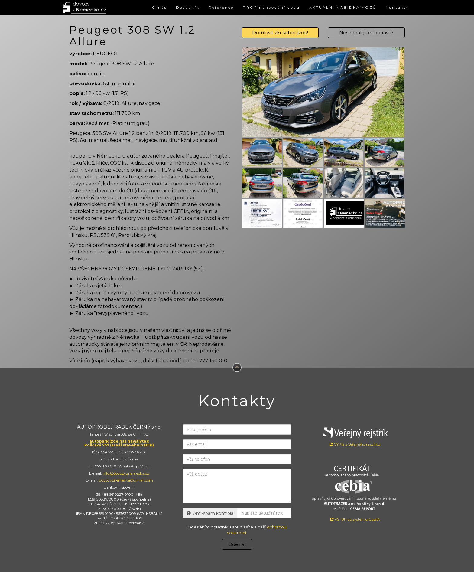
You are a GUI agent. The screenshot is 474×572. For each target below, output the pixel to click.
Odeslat (237, 544)
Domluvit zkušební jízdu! (280, 32)
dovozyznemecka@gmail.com (126, 480)
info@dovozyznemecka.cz (126, 473)
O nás (159, 7)
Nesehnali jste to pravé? (366, 32)
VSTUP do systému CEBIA (355, 519)
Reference (221, 7)
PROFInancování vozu (271, 7)
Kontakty (397, 7)
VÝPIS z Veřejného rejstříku (354, 435)
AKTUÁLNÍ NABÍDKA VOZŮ (343, 7)
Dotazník (188, 7)
